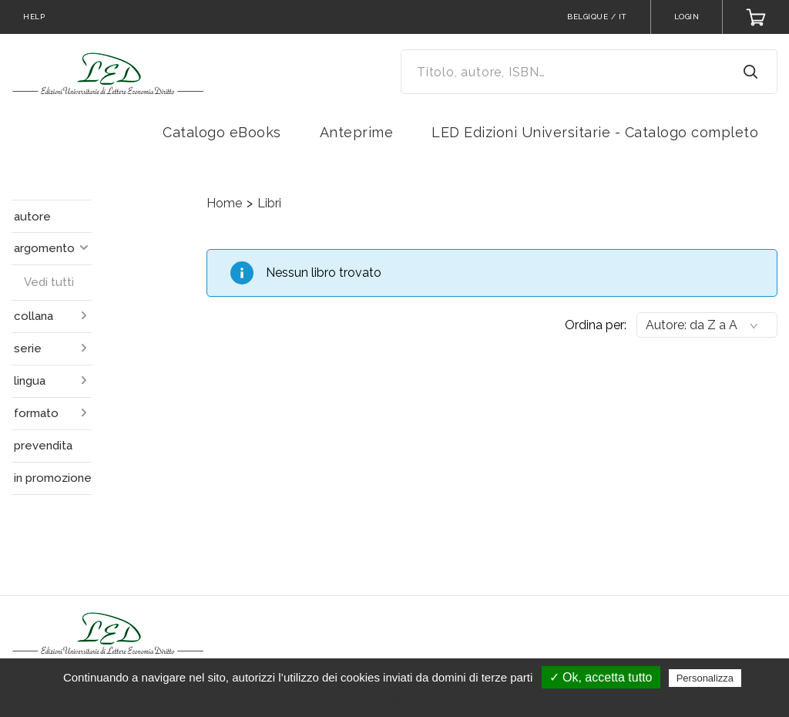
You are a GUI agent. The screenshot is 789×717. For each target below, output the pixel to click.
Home (224, 203)
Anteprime (357, 132)
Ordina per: (595, 325)
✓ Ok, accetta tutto (601, 677)
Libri (269, 203)
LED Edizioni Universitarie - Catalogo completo (594, 132)
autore (32, 216)
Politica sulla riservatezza (401, 699)
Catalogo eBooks (222, 132)
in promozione (53, 478)
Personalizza (705, 678)
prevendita (43, 446)
